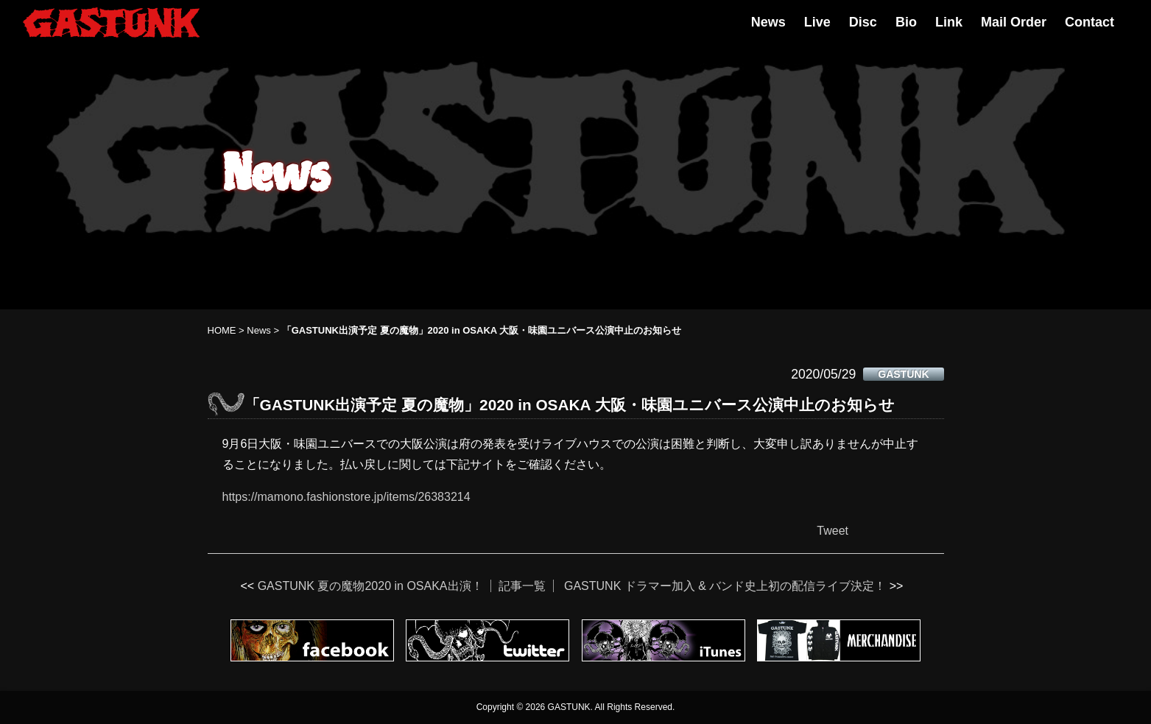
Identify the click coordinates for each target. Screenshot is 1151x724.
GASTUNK (903, 374)
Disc (863, 22)
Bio (906, 22)
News (768, 22)
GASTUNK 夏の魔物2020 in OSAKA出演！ (370, 586)
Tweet (832, 530)
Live (817, 22)
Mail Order (1013, 22)
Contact (1089, 22)
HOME (222, 330)
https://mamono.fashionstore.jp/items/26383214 (346, 497)
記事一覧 (522, 586)
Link (948, 22)
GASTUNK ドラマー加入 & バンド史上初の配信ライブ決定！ (725, 586)
